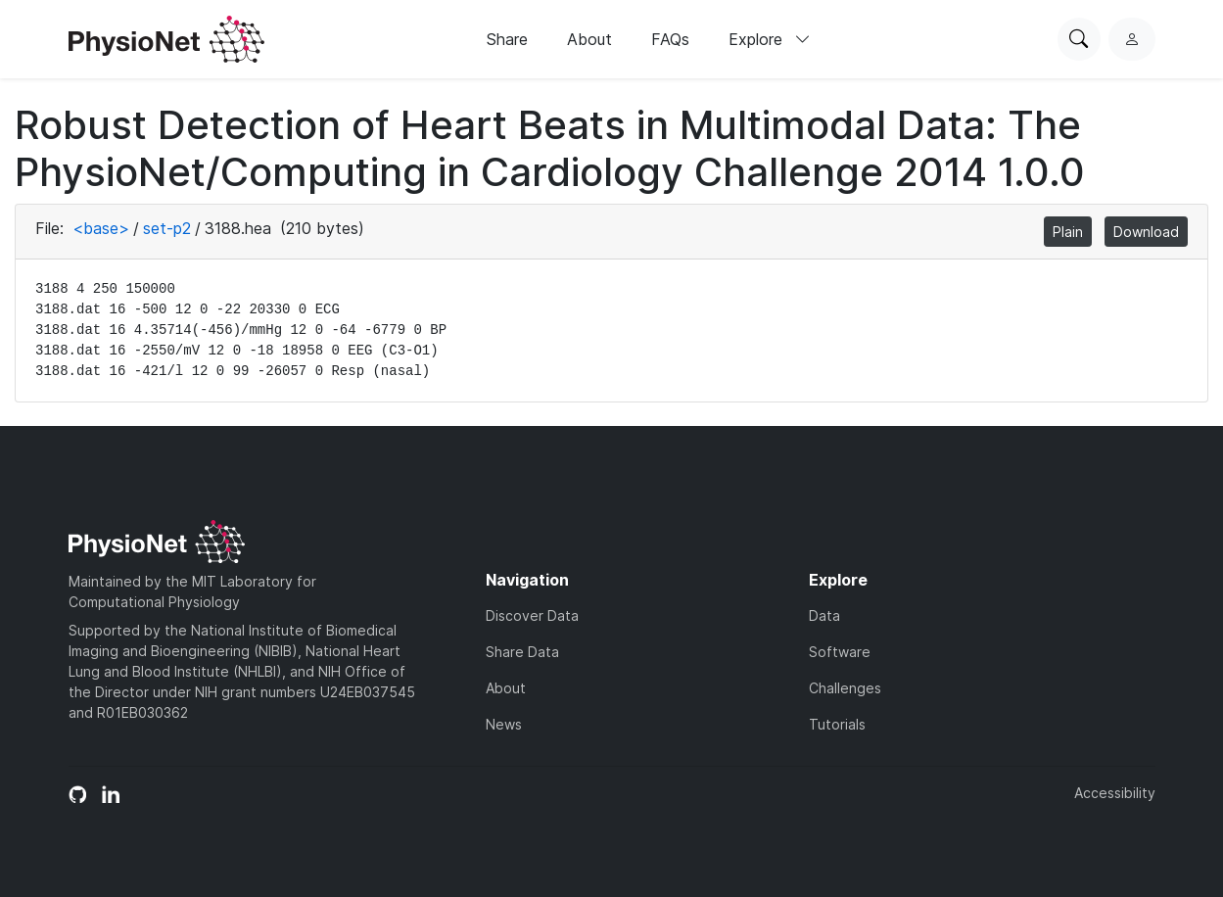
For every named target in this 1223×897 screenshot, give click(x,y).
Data (824, 615)
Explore (770, 39)
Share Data (522, 651)
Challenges (845, 688)
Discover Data (532, 615)
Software (839, 651)
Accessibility (1114, 792)
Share (507, 39)
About (589, 39)
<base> (100, 228)
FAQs (670, 39)
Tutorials (837, 724)
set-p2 (167, 228)
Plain (1068, 231)
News (504, 724)
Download (1146, 231)
